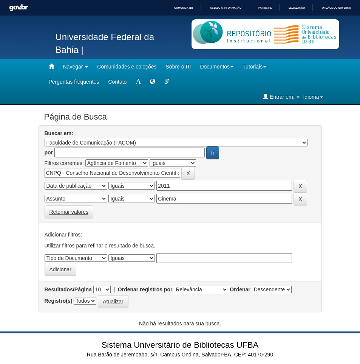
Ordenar (240, 289)
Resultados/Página (68, 289)
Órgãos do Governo (336, 7)
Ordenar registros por (145, 289)
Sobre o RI (178, 67)
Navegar (75, 67)
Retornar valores (69, 212)
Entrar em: (281, 96)
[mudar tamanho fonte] (138, 81)
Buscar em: (59, 133)
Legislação (297, 7)
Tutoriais (254, 67)
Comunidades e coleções (126, 67)
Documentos (216, 67)
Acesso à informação (225, 7)
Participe (265, 7)
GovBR (18, 7)
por (49, 152)
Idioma (313, 97)
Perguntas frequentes (74, 82)
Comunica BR (183, 7)
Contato (117, 82)
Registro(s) (59, 301)
